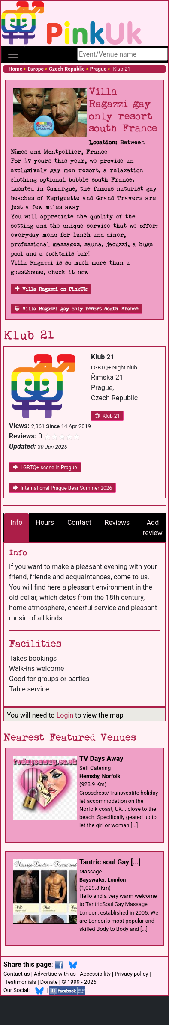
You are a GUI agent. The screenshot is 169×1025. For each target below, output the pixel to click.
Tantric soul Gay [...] (110, 862)
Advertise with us (55, 974)
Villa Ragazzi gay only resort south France (76, 309)
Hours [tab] (45, 522)
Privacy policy (131, 974)
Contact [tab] (79, 522)
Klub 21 (107, 416)
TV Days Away (101, 758)
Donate (49, 982)
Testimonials (20, 982)
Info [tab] (16, 522)
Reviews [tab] (117, 522)
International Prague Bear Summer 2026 (62, 488)
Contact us (16, 974)
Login (65, 715)
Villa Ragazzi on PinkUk (51, 289)
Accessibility (95, 974)
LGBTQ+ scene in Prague (45, 468)
